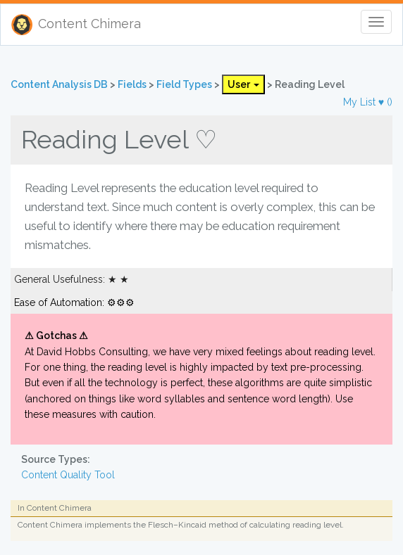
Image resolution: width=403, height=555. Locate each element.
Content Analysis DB (60, 84)
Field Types (185, 84)
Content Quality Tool (68, 474)
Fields (133, 84)
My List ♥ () (367, 102)
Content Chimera (76, 24)
